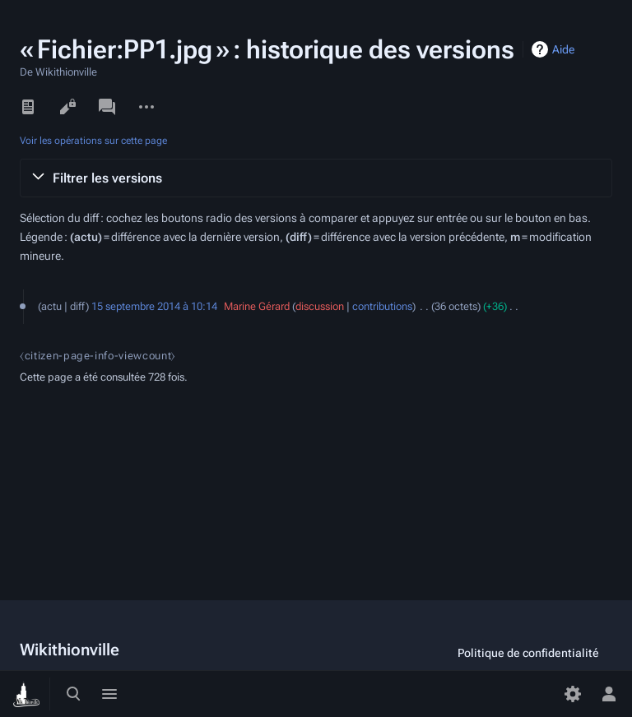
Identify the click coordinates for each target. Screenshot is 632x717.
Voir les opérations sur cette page (93, 140)
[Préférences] (572, 694)
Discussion (107, 107)
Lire (28, 107)
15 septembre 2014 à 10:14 (154, 306)
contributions (382, 306)
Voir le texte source (67, 107)
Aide (563, 49)
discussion (319, 306)
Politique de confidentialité (528, 652)
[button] (315, 178)
